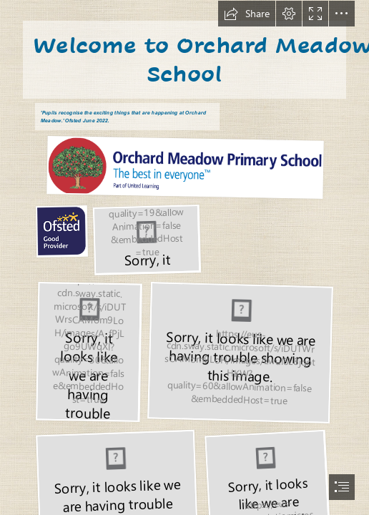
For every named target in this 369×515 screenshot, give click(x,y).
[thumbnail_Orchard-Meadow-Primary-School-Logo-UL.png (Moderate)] (179, 167)
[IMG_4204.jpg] (239, 352)
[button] (246, 13)
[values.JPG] (146, 239)
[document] (184, 257)
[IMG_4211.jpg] (88, 351)
